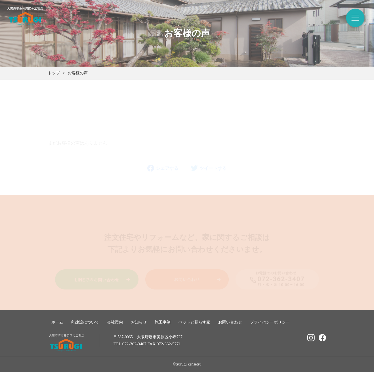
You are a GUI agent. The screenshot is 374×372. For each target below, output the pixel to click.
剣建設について (85, 322)
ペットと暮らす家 (194, 322)
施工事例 (163, 322)
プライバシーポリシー (270, 322)
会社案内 (115, 322)
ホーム (57, 322)
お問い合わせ (230, 322)
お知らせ (139, 322)
